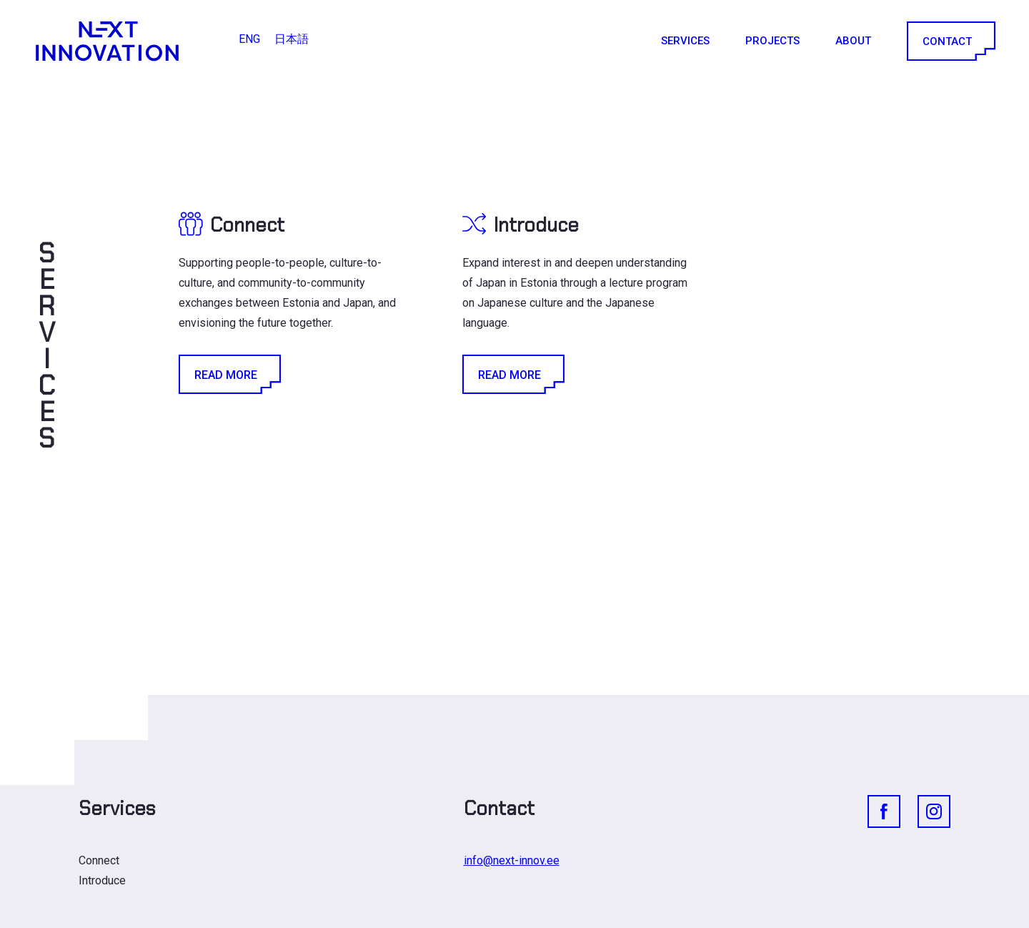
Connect (99, 860)
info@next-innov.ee (512, 860)
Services (685, 40)
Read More (229, 374)
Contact (950, 41)
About (853, 40)
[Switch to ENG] (249, 39)
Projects (772, 40)
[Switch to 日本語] (291, 39)
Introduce (102, 880)
